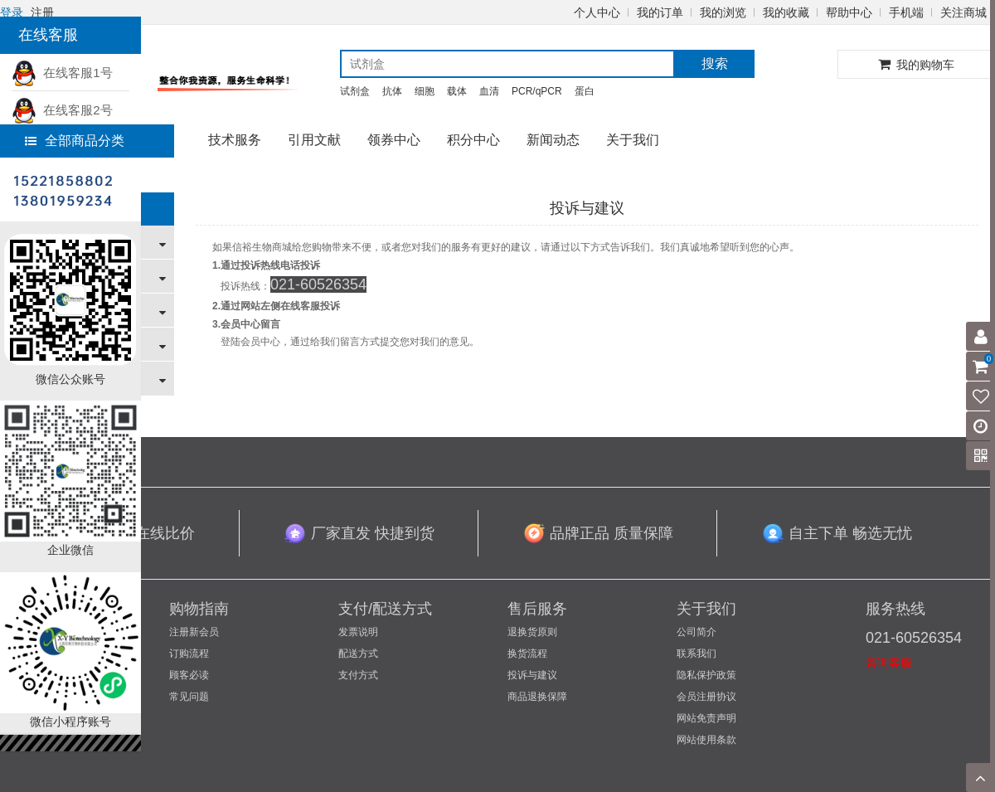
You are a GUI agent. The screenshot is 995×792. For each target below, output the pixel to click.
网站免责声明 (706, 718)
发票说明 (358, 632)
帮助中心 (849, 12)
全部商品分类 (74, 141)
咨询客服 (889, 662)
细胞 (424, 91)
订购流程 (189, 653)
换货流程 (527, 653)
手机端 (906, 12)
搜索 (714, 63)
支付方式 (358, 675)
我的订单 (660, 12)
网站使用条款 (706, 740)
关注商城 (963, 12)
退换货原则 (532, 632)
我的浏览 (723, 12)
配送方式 (358, 653)
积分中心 (473, 140)
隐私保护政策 (706, 675)
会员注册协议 (706, 696)
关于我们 (632, 140)
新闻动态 (553, 140)
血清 (489, 91)
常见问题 (189, 696)
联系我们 (696, 653)
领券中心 (393, 140)
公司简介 (696, 632)
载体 (457, 91)
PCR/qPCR (537, 91)
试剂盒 (355, 91)
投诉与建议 (532, 675)
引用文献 (314, 140)
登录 (11, 12)
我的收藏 (786, 12)
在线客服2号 (62, 110)
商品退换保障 (537, 696)
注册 (42, 12)
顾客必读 (189, 675)
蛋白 (585, 91)
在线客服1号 (62, 73)
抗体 (392, 91)
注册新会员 (194, 632)
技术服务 (234, 140)
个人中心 (597, 12)
